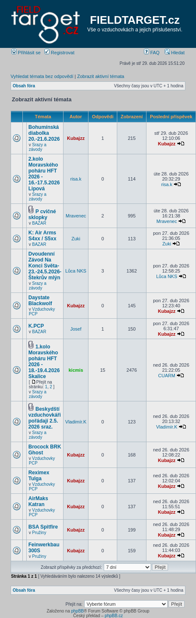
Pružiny (39, 532)
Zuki (76, 238)
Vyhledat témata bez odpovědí (42, 76)
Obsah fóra (24, 86)
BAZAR (39, 223)
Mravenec (76, 215)
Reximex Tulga (38, 476)
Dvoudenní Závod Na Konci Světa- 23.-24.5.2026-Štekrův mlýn (44, 266)
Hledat (175, 52)
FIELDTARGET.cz (135, 20)
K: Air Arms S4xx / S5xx (42, 236)
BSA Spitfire (43, 527)
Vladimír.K (75, 421)
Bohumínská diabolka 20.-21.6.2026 (44, 133)
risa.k (75, 178)
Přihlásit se (26, 52)
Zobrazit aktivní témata (100, 76)
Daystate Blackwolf (40, 300)
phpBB (77, 611)
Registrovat (59, 52)
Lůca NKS (75, 270)
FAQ (152, 52)
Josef (75, 328)
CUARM (166, 375)
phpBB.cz (114, 615)
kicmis (76, 370)
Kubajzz (76, 138)
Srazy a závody (38, 147)
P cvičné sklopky (42, 214)
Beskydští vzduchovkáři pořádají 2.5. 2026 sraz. (44, 418)
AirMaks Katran (38, 501)
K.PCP (36, 326)
